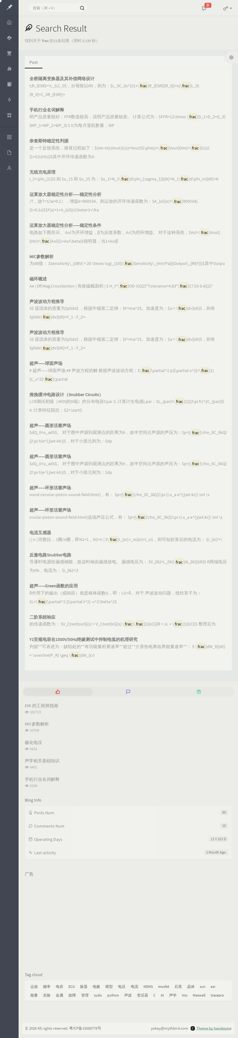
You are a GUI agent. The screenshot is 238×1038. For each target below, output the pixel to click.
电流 (134, 986)
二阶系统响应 (42, 617)
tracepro (217, 995)
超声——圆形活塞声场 (50, 425)
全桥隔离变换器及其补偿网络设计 (62, 78)
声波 (128, 995)
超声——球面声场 (45, 363)
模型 (109, 986)
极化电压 (33, 742)
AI (162, 995)
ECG (71, 986)
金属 (59, 995)
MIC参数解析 (41, 256)
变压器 (142, 995)
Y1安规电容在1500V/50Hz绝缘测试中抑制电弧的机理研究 (83, 639)
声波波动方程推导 (46, 301)
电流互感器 (40, 532)
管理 (85, 995)
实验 (47, 995)
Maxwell (199, 995)
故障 (72, 995)
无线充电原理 (42, 172)
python (113, 995)
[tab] (58, 691)
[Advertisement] (128, 923)
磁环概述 (38, 279)
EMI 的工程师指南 (41, 705)
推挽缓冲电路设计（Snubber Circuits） (66, 394)
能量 (34, 995)
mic (184, 995)
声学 (173, 995)
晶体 (191, 986)
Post (33, 62)
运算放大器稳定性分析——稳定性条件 (65, 225)
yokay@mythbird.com (169, 1028)
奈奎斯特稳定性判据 (48, 141)
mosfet (163, 986)
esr (213, 986)
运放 (34, 986)
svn (202, 986)
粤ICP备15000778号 (85, 1028)
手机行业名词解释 (46, 110)
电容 (59, 986)
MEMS (148, 986)
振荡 (83, 986)
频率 (47, 986)
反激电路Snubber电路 (50, 555)
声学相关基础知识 (42, 760)
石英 (178, 986)
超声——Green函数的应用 (53, 586)
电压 (122, 986)
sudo (98, 995)
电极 (96, 986)
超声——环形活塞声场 (50, 488)
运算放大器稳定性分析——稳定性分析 (65, 194)
